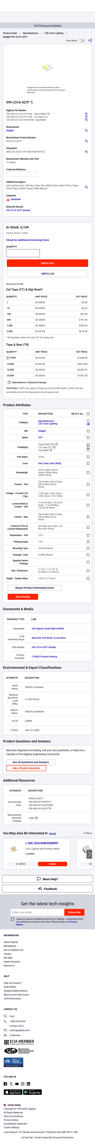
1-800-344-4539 (14, 1021)
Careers (7, 954)
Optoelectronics (30, 33)
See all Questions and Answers (30, 762)
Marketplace (10, 946)
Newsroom (9, 965)
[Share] (90, 40)
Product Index (10, 33)
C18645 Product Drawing (44, 656)
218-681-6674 (14, 1026)
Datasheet (13, 199)
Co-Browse (12, 1035)
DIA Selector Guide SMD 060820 (48, 628)
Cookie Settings (11, 1127)
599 (40, 437)
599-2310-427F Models (18, 210)
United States (12, 1105)
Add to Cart (47, 263)
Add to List (47, 273)
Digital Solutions (12, 961)
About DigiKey (11, 942)
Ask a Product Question (26, 768)
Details (52, 864)
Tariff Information (12, 998)
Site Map (8, 958)
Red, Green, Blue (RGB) (49, 463)
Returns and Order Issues (16, 994)
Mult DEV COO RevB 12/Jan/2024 (49, 638)
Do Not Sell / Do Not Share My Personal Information (48, 1137)
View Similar (22, 596)
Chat (9, 1016)
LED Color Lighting (53, 33)
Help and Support (12, 983)
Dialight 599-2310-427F (15, 37)
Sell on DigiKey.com (13, 950)
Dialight (10, 130)
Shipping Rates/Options (16, 991)
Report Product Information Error (34, 587)
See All (52, 833)
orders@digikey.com (17, 1030)
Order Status (10, 987)
